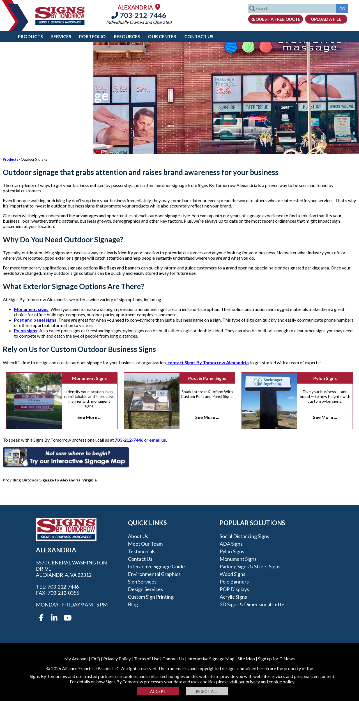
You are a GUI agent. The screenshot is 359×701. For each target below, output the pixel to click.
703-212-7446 (138, 15)
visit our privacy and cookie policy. (262, 681)
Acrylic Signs (233, 597)
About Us (138, 536)
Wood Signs (232, 574)
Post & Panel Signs (207, 378)
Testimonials (141, 551)
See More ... (89, 417)
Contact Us (198, 36)
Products (30, 36)
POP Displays (234, 589)
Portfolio (92, 36)
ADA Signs (231, 544)
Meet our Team (145, 544)
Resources (127, 36)
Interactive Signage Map (210, 658)
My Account (76, 658)
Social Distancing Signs (244, 536)
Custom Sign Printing (151, 597)
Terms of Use (146, 658)
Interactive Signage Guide (156, 566)
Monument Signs (89, 378)
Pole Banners (234, 581)
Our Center (162, 36)
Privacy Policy (117, 658)
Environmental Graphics (154, 574)
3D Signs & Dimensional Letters (254, 604)
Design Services (145, 589)
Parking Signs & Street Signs (250, 566)
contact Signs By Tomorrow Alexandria (208, 362)
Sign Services (142, 581)
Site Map (246, 658)
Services (61, 36)
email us (157, 439)
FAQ (95, 658)
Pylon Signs (325, 378)
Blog (133, 604)
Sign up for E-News (276, 658)
